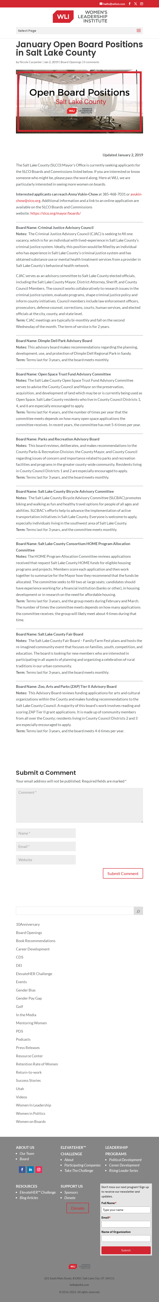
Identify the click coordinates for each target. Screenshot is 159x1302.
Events (21, 981)
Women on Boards (31, 1121)
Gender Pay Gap (29, 998)
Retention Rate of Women (37, 1064)
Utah (20, 1088)
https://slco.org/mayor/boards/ (55, 213)
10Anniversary (28, 924)
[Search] (138, 911)
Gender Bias (26, 990)
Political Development (125, 1159)
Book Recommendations (35, 940)
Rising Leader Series (123, 1170)
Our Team (27, 1153)
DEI (19, 965)
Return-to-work (29, 1072)
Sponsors (71, 1192)
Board (24, 1159)
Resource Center (29, 1056)
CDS (19, 957)
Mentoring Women (31, 1023)
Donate (69, 1197)
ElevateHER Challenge (34, 973)
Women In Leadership (33, 1105)
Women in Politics (30, 1113)
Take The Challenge (78, 1170)
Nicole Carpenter (31, 62)
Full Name (109, 1203)
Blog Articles (29, 1197)
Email (106, 1217)
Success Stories (28, 1080)
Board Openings (71, 62)
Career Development (33, 949)
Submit (126, 1250)
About (68, 1159)
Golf (19, 1006)
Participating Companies (82, 1165)
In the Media (26, 1014)
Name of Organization (116, 1232)
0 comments (91, 62)
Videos (21, 1097)
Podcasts (23, 1039)
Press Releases (28, 1047)
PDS (19, 1031)
